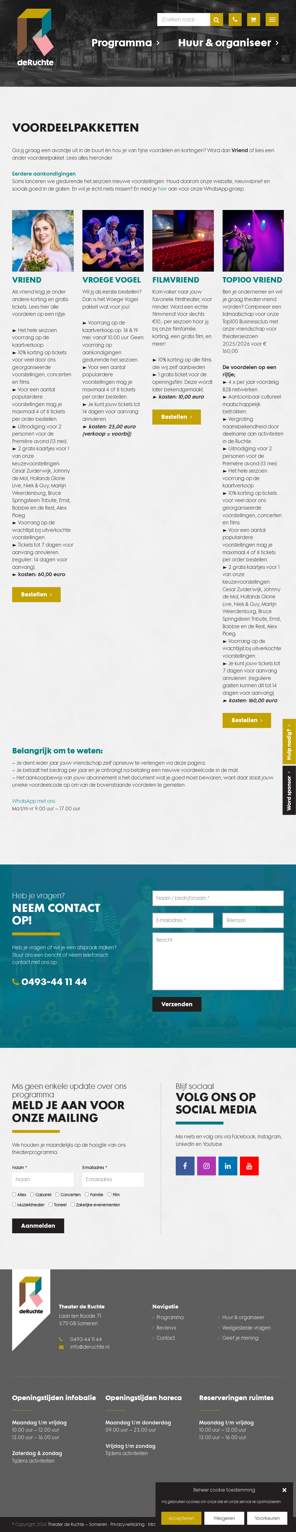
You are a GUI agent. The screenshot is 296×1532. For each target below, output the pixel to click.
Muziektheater (28, 1205)
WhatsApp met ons (33, 801)
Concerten (68, 1194)
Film (114, 1194)
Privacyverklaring (127, 1524)
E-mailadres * (95, 1167)
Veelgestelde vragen (246, 1328)
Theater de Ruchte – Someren (77, 1524)
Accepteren (181, 1518)
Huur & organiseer (228, 42)
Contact (166, 1338)
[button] (284, 1491)
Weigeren (224, 1518)
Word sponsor (289, 790)
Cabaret (40, 1194)
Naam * (19, 1167)
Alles (19, 1194)
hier (162, 189)
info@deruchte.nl (84, 1347)
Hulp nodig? (289, 741)
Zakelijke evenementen (95, 1205)
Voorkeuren (267, 1518)
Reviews (166, 1328)
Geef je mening (240, 1338)
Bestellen (34, 594)
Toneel (57, 1205)
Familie (94, 1194)
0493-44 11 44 (49, 982)
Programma (125, 42)
